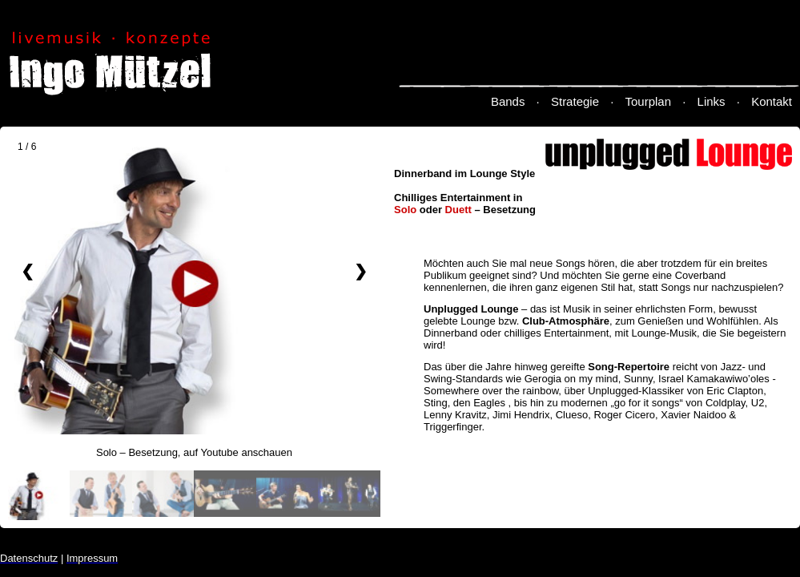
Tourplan (648, 101)
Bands (508, 101)
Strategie (575, 101)
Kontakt (771, 101)
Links (711, 101)
